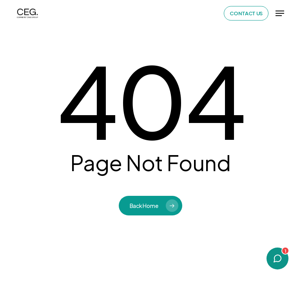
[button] (280, 13)
